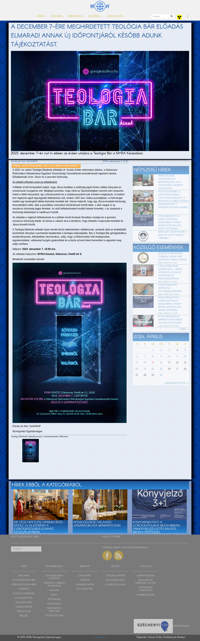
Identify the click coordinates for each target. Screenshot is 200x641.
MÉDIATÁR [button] (76, 16)
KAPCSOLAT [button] (116, 16)
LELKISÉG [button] (95, 16)
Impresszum (100, 637)
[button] (187, 16)
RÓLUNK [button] (57, 16)
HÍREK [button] (42, 16)
